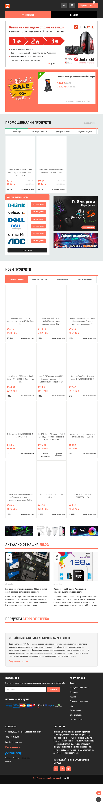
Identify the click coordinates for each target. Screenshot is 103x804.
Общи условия (76, 735)
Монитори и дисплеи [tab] (39, 132)
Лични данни (75, 730)
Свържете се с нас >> (18, 681)
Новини (73, 716)
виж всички (90, 123)
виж (38, 204)
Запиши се (53, 709)
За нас (72, 703)
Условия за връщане (79, 721)
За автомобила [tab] (62, 279)
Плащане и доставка (79, 707)
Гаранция (74, 712)
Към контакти (12, 767)
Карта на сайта (76, 739)
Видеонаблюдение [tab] (85, 132)
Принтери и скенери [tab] (62, 132)
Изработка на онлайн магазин (46, 798)
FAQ (71, 726)
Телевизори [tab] (16, 132)
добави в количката (27, 189)
